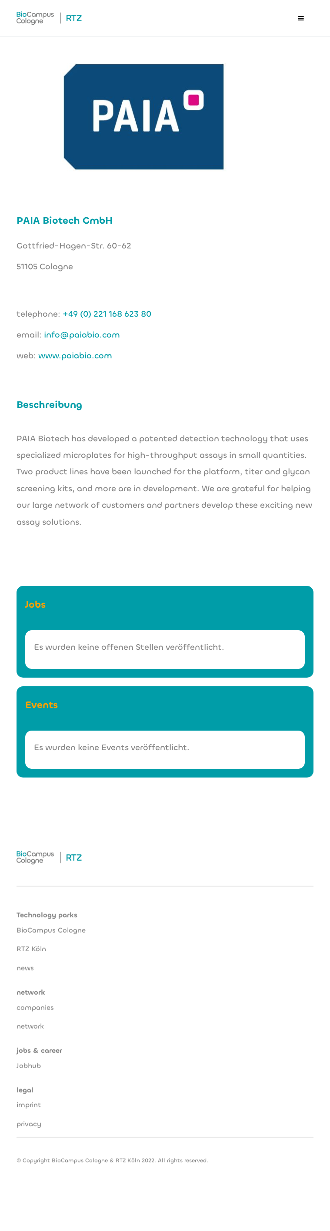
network (30, 1021)
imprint (29, 1100)
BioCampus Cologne (51, 925)
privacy (29, 1119)
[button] (300, 18)
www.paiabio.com (75, 355)
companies (35, 1003)
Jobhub (29, 1061)
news (25, 963)
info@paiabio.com (82, 334)
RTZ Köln (31, 944)
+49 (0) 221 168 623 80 (107, 313)
